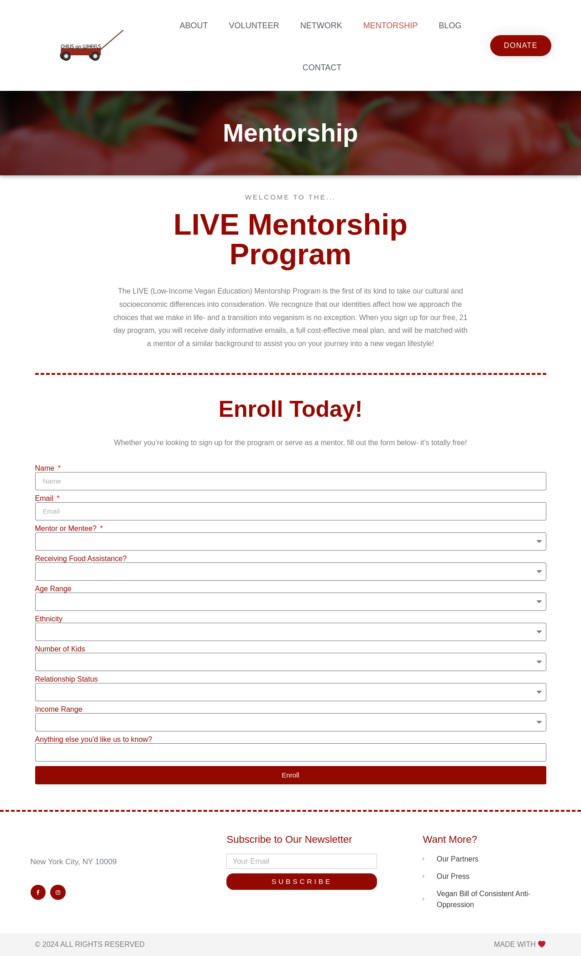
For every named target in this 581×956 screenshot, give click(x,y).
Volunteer (254, 25)
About (194, 25)
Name (46, 468)
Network (321, 25)
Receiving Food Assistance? (81, 558)
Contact (322, 67)
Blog (450, 25)
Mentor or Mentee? (67, 528)
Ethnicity (49, 619)
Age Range (53, 589)
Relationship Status (66, 679)
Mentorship (390, 25)
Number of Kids (60, 649)
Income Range (59, 709)
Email (45, 498)
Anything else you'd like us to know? (93, 739)
